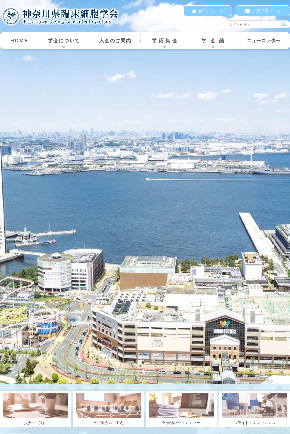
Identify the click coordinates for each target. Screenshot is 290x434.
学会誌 (215, 40)
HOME (19, 40)
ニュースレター (263, 40)
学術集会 (165, 40)
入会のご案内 (115, 40)
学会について (64, 40)
